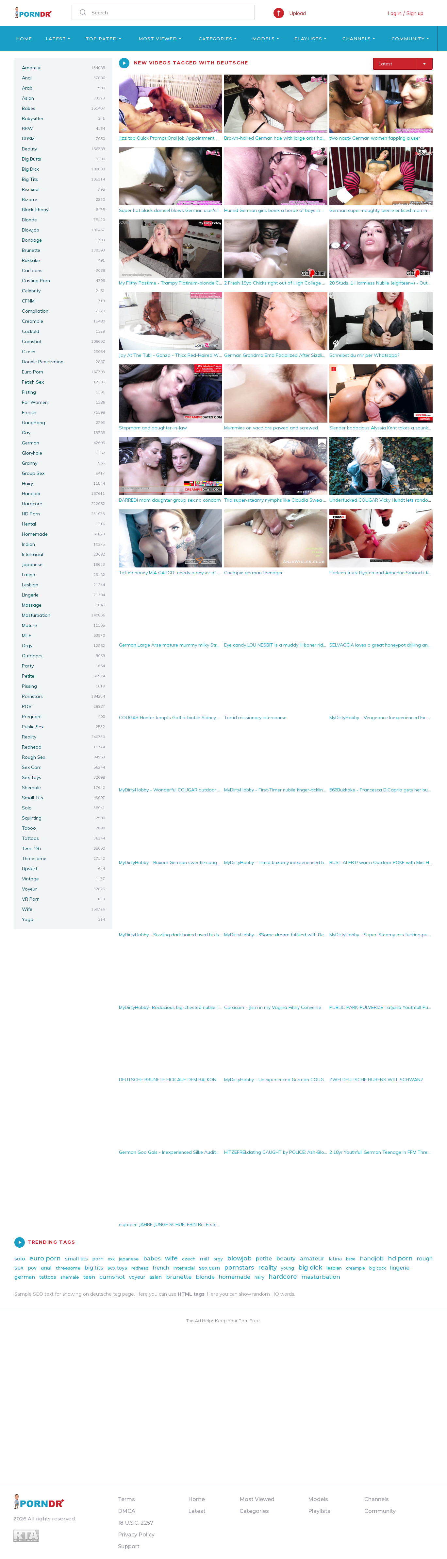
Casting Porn (63, 280)
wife (171, 1258)
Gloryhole (63, 453)
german (24, 1277)
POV (63, 706)
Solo (63, 808)
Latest (56, 38)
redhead (139, 1268)
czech (188, 1258)
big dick (310, 1267)
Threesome (63, 858)
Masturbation (63, 615)
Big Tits (63, 179)
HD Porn (63, 514)
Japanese (63, 564)
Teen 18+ (63, 848)
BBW (63, 128)
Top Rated (101, 38)
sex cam (209, 1268)
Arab (63, 88)
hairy (259, 1277)
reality (267, 1267)
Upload (297, 13)
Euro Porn (63, 372)
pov (32, 1268)
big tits (94, 1268)
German (63, 443)
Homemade (63, 534)
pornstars (239, 1267)
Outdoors (63, 655)
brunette (179, 1276)
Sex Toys (63, 777)
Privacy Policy (136, 1535)
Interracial (63, 554)
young (287, 1268)
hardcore (283, 1276)
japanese (129, 1258)
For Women (63, 402)
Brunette (63, 250)
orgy (218, 1258)
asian (155, 1277)
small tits (76, 1259)
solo (19, 1259)
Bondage (63, 240)
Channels (356, 38)
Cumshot (63, 341)
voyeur (137, 1277)
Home (24, 38)
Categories (215, 38)
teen (89, 1277)
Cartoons (63, 270)
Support (129, 1546)
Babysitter (63, 118)
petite (264, 1259)
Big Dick (63, 169)
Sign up (414, 13)
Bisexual (63, 189)
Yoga (63, 919)
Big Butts (63, 159)
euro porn (45, 1258)
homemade (234, 1277)
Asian (63, 98)
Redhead (63, 747)
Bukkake (63, 260)
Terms (126, 1499)
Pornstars (63, 696)
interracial (184, 1268)
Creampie (63, 321)
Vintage (63, 879)
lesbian (334, 1268)
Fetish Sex (63, 382)
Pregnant (63, 716)
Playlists (308, 38)
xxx (111, 1258)
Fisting (63, 392)
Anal (63, 78)
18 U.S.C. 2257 (135, 1523)
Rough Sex (63, 757)
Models (263, 38)
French (63, 412)
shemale (69, 1277)
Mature (63, 625)
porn (98, 1259)
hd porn (400, 1258)
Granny (63, 463)
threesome (68, 1268)
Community (408, 38)
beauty (286, 1258)
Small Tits (63, 797)
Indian (63, 544)
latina (335, 1259)
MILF (63, 635)
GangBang (63, 422)
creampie (355, 1268)
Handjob (63, 493)
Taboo (63, 828)
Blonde (63, 220)
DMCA (126, 1511)
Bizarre (63, 199)
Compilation (63, 311)
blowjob (239, 1258)
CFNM (63, 301)
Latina (63, 574)
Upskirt (63, 868)
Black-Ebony (63, 209)
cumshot (112, 1276)
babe (351, 1258)
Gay (63, 432)
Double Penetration (63, 361)
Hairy (63, 483)
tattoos (47, 1277)
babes (152, 1258)
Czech (63, 351)
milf (204, 1259)
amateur (312, 1258)
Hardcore (63, 503)
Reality (63, 737)
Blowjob (63, 230)
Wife (63, 909)
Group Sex (63, 473)
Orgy (63, 645)
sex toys (117, 1268)
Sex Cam (63, 767)
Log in (395, 13)
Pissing (63, 686)
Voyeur (63, 889)
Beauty (63, 149)
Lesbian (63, 585)
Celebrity (63, 291)
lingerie (399, 1268)
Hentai (63, 524)
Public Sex (63, 726)
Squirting (63, 818)
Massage (63, 605)
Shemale (63, 787)
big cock (377, 1268)
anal (46, 1268)
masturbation (320, 1276)
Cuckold (63, 331)
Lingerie (63, 595)
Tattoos (63, 838)
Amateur (63, 67)
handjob (372, 1258)
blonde (205, 1277)
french (161, 1268)
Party (63, 666)
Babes (63, 108)
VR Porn (63, 899)
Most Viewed (158, 38)
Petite (63, 676)
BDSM (63, 138)
